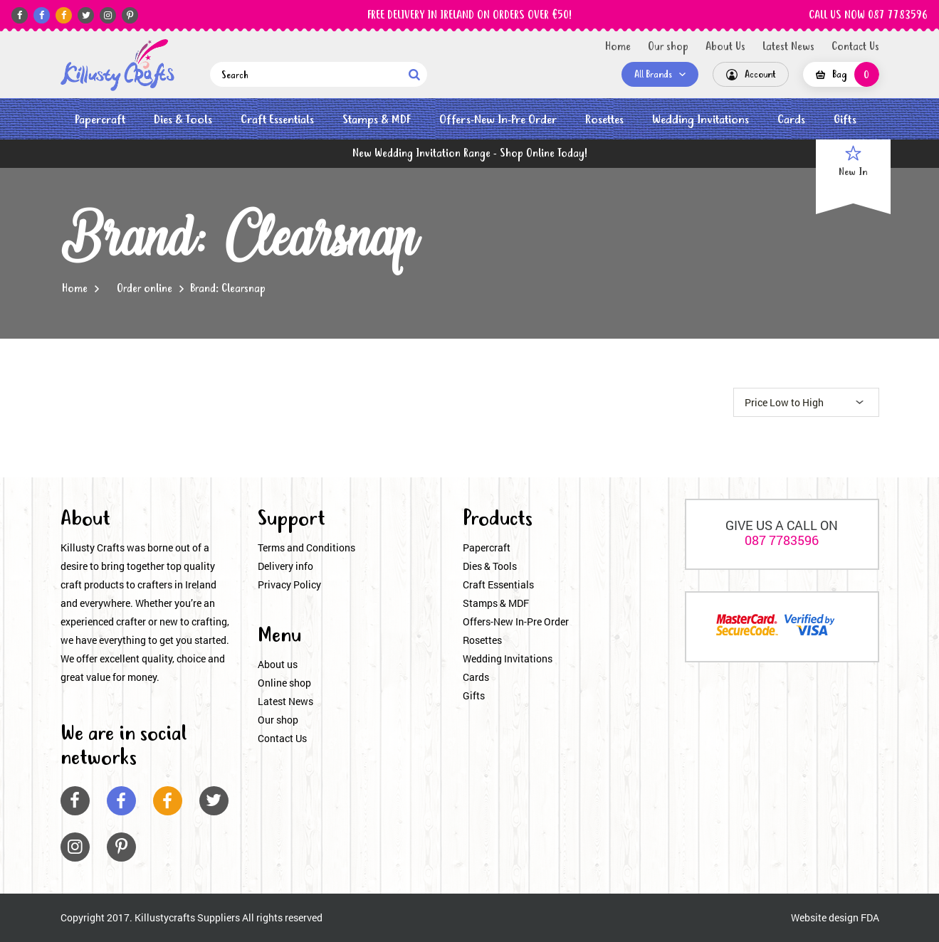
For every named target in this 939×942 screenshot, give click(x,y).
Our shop (668, 47)
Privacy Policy (289, 584)
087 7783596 (782, 540)
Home (618, 47)
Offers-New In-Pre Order (498, 120)
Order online (144, 289)
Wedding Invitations (700, 120)
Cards (791, 120)
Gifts (845, 120)
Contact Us (855, 47)
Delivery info (285, 566)
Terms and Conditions (306, 547)
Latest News (788, 47)
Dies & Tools (183, 120)
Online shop (284, 682)
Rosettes (604, 120)
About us (278, 664)
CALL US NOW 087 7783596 (868, 15)
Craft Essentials (277, 120)
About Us (725, 47)
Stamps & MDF (376, 120)
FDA (870, 917)
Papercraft (100, 120)
